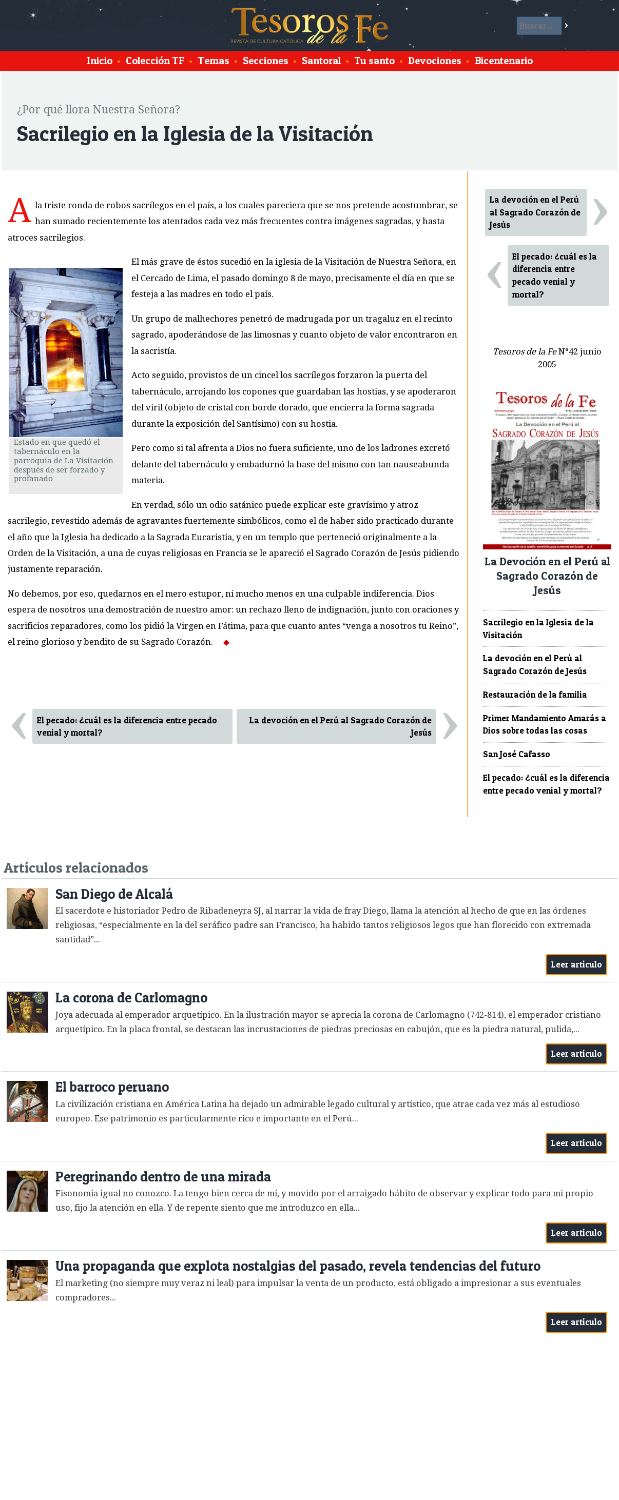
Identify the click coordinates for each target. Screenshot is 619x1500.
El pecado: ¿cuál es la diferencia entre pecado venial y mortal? (127, 726)
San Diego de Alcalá (114, 893)
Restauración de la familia (535, 694)
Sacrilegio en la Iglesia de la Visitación (538, 628)
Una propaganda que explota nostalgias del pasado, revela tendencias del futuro (297, 1265)
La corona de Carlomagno (131, 997)
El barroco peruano (112, 1086)
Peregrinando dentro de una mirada (163, 1176)
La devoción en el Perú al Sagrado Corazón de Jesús (340, 726)
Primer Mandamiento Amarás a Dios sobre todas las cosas (544, 724)
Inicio (99, 60)
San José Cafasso (516, 754)
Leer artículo (576, 964)
